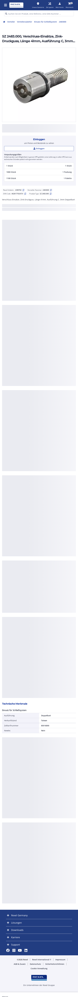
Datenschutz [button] (35, 964)
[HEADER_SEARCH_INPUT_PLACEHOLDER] (39, 13)
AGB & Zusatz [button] (20, 964)
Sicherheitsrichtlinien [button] (54, 964)
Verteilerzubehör (24, 22)
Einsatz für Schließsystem (45, 22)
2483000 (62, 22)
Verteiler (11, 22)
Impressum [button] (60, 959)
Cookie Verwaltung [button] (39, 968)
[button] (39, 166)
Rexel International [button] (41, 959)
